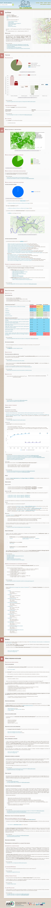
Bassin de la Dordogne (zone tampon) (14, 731)
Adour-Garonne (32, 819)
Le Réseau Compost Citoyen (11, 883)
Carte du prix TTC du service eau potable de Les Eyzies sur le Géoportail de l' (23, 455)
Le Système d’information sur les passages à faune (15, 769)
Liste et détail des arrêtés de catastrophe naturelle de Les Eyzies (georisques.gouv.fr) (20, 581)
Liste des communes (8, 2)
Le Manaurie (7, 310)
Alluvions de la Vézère (8, 331)
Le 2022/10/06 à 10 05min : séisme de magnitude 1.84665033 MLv (19, 496)
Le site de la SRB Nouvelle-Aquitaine (13, 781)
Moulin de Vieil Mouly (11, 610)
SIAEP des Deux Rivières (12, 26)
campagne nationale (10, 515)
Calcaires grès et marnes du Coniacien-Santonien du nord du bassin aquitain (20, 250)
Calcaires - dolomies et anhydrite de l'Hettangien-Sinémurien (18, 244)
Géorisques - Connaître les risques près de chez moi (15, 555)
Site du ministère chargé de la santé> (15, 348)
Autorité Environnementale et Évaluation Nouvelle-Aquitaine (16, 811)
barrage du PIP (10, 606)
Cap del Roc (10, 618)
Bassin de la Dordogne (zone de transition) (15, 732)
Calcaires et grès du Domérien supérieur (14, 249)
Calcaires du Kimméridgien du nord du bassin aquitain (17, 247)
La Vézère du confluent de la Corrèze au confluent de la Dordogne (19, 203)
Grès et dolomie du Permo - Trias (13, 254)
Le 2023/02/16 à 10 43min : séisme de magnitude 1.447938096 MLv (19, 497)
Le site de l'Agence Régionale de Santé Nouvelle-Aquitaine (16, 420)
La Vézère (9, 710)
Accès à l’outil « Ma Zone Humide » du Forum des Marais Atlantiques (18, 177)
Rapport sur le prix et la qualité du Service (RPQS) (15, 459)
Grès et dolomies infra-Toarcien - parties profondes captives (18, 255)
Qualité (45, 2)
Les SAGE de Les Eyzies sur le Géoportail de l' (18, 835)
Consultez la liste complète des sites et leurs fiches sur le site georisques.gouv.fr (18, 366)
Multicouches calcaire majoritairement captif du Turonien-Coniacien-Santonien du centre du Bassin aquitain (17, 322)
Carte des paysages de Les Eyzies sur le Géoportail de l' (19, 114)
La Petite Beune (7, 314)
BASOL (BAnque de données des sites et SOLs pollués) (15, 360)
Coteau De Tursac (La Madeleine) (17, 276)
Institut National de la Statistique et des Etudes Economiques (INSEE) (18, 45)
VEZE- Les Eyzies (12, 543)
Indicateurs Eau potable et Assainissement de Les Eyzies (16, 458)
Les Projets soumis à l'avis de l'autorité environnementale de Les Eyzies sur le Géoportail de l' (25, 810)
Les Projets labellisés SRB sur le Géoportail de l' (18, 782)
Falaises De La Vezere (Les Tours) (17, 275)
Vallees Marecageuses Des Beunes (18, 272)
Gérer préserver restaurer (45, 4)
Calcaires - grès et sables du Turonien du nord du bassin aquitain (18, 245)
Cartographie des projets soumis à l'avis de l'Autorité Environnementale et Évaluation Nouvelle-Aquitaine (23, 812)
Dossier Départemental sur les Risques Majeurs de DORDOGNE (22, 478)
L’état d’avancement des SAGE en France (13, 836)
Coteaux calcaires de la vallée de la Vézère (15, 709)
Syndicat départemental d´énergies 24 (14, 23)
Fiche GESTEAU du (14, 824)
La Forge (9, 590)
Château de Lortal (11, 614)
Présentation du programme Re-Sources (13, 872)
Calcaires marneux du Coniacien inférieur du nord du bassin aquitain (19, 251)
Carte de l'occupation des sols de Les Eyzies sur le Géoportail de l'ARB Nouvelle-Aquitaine (21, 101)
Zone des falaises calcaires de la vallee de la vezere (20, 278)
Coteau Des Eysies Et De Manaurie (18, 270)
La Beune (6, 308)
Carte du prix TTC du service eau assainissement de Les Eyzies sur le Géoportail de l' (24, 456)
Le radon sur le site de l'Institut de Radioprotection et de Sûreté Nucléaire (18, 527)
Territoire (38, 2)
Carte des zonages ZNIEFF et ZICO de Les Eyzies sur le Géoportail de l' (22, 283)
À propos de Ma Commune (19, 905)
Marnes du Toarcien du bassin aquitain (14, 257)
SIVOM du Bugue (11, 22)
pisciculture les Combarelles (12, 602)
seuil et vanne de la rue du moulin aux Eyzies (15, 625)
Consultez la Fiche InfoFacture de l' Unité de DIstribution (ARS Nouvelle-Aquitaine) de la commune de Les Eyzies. (24, 412)
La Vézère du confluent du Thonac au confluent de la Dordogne (18, 208)
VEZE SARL (11, 538)
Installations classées (10, 557)
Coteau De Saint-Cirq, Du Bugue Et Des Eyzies (19, 271)
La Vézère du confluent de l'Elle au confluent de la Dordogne (15, 306)
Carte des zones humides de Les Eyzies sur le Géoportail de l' (20, 178)
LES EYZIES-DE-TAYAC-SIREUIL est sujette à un (28, 508)
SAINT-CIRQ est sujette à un (25, 510)
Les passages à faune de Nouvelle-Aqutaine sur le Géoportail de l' (21, 768)
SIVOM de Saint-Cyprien (12, 24)
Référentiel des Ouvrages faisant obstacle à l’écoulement (19, 587)
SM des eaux (10, 25)
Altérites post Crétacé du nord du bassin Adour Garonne (17, 243)
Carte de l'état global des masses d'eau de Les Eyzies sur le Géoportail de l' (22, 338)
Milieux (41, 2)
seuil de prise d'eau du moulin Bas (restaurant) (15, 629)
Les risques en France (10, 556)
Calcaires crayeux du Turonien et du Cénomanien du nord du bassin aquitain (20, 246)
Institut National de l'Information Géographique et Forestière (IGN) (17, 44)
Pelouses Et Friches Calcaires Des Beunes (19, 273)
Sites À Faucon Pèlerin (11, 669)
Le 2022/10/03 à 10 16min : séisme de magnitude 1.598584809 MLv (19, 495)
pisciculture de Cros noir (12, 598)
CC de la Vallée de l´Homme (12, 21)
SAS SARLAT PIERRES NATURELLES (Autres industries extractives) (28, 538)
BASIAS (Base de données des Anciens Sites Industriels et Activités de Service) (19, 370)
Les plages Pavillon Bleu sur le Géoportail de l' (18, 894)
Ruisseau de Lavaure (8, 315)
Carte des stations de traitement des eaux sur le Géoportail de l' (21, 471)
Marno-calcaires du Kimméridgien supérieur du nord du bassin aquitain (20, 260)
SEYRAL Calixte (12, 547)
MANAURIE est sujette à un (26, 506)
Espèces (49, 2)
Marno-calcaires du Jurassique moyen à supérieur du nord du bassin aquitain (20, 259)
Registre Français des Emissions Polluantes (14, 558)
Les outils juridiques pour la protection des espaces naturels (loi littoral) (18, 48)
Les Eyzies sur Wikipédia (11, 46)
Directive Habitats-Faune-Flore (28, 705)
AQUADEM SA (37, 538)
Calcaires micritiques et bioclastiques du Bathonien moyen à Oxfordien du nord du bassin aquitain (25, 252)
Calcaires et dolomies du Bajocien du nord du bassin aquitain (18, 248)
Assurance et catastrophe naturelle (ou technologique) (15, 559)
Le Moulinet (7, 312)
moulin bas (9, 594)
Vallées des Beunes (11, 708)
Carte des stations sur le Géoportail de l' (17, 400)
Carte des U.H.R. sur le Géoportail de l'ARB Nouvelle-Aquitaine (17, 862)
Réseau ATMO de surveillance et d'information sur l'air (15, 401)
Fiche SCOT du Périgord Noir (12, 651)
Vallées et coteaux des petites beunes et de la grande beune (22, 279)
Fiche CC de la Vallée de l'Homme (13, 650)
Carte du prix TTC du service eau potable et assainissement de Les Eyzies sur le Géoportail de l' (26, 457)
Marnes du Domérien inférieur (13, 256)
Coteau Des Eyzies (15, 274)
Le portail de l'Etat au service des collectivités (14, 47)
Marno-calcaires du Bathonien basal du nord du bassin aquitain (18, 258)
